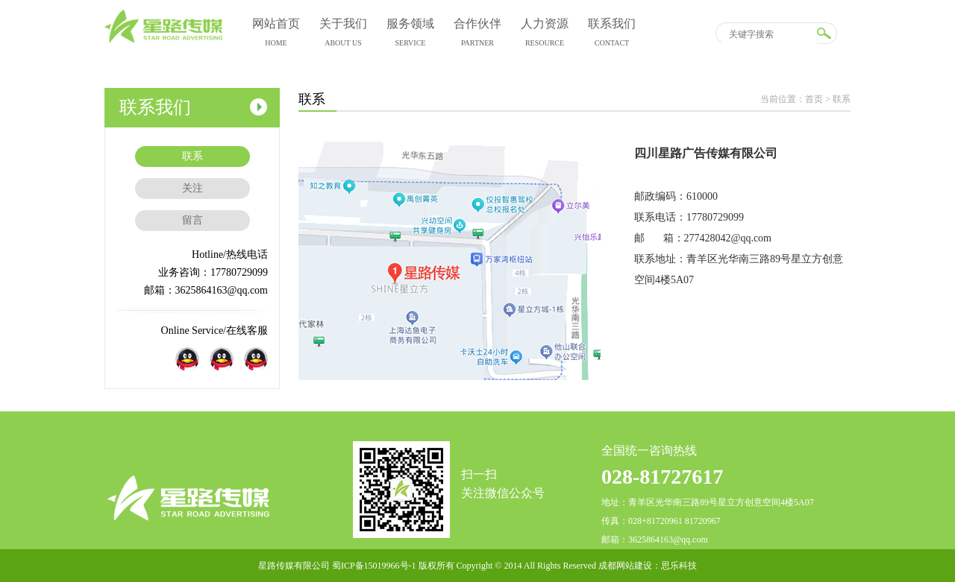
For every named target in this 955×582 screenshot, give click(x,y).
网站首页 (276, 34)
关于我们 (343, 34)
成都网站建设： (629, 565)
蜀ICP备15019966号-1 (374, 565)
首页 (814, 99)
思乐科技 (679, 565)
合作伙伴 (477, 34)
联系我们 (612, 34)
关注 (192, 188)
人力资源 (545, 34)
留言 (192, 220)
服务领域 (410, 34)
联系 (192, 156)
